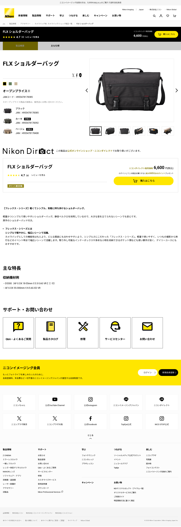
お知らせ (41, 456)
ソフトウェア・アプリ (12, 476)
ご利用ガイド (119, 497)
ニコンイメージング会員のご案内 (159, 472)
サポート (50, 15)
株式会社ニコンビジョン (63, 514)
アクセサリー (25, 24)
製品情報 (36, 15)
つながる (73, 15)
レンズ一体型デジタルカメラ (15, 468)
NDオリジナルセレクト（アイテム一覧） (129, 489)
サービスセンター (45, 472)
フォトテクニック (88, 456)
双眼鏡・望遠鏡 (9, 480)
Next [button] (177, 90)
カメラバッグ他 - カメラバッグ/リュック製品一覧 (53, 24)
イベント (117, 460)
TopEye (116, 468)
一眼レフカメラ (9, 464)
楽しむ (85, 15)
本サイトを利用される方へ (12, 521)
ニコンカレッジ (88, 460)
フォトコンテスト (153, 468)
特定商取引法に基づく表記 (124, 501)
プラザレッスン (88, 464)
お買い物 (116, 15)
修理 (40, 476)
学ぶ (62, 15)
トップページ (4, 24)
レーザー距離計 (9, 484)
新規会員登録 (161, 373)
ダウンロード (43, 488)
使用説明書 (42, 484)
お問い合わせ (43, 464)
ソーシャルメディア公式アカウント (127, 456)
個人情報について (31, 521)
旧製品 (5, 493)
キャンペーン (100, 15)
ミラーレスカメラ (10, 460)
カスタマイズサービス (47, 480)
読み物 (148, 464)
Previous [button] (87, 90)
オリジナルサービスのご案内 (125, 493)
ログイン (126, 373)
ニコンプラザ (151, 456)
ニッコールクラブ (120, 464)
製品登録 (41, 460)
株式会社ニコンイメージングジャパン (39, 514)
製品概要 (20, 46)
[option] (132, 90)
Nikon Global (171, 10)
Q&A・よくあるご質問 (47, 468)
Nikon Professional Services (49, 493)
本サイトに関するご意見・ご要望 (52, 521)
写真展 (148, 460)
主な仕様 (55, 46)
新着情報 (22, 15)
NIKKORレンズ (9, 472)
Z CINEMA (7, 456)
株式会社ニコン (155, 10)
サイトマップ (72, 521)
